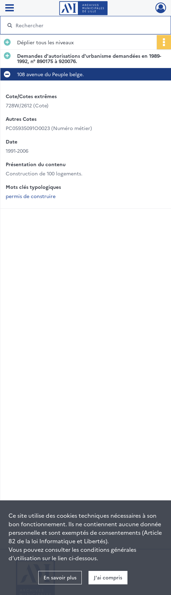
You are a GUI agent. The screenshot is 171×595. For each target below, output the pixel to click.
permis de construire (31, 196)
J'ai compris (108, 577)
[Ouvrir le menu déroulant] (9, 8)
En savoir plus (60, 577)
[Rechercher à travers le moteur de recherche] (82, 25)
